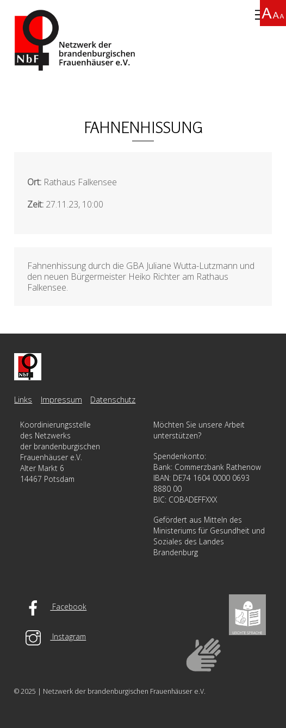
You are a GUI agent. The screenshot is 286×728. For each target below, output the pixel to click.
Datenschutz (112, 399)
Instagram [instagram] (53, 636)
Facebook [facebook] (53, 606)
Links (23, 399)
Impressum (61, 399)
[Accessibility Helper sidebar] (273, 13)
